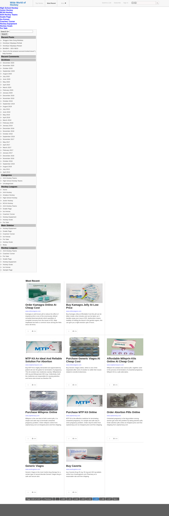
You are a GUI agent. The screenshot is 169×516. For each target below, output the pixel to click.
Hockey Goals (6, 26)
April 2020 (6, 85)
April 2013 (6, 172)
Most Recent (51, 3)
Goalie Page (5, 17)
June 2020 (6, 79)
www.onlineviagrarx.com (33, 311)
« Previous (47, 499)
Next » (115, 499)
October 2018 (8, 134)
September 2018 (9, 136)
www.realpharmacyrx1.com (33, 365)
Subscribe (117, 3)
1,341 (69, 499)
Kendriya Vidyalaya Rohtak (12, 43)
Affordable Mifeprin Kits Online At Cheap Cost (121, 360)
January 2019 (8, 125)
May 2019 (6, 115)
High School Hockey (9, 8)
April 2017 (6, 145)
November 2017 (8, 139)
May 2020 (6, 82)
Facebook (135, 3)
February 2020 (8, 90)
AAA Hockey (7, 192)
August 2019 (7, 106)
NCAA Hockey (6, 12)
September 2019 (9, 104)
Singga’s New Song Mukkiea (13, 40)
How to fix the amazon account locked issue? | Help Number (19, 52)
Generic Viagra (34, 465)
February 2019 (8, 123)
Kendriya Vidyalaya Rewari (12, 46)
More (63, 3)
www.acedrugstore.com (32, 469)
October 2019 (8, 101)
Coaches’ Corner (7, 21)
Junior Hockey (6, 10)
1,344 (89, 499)
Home (5, 190)
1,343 (83, 499)
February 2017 (8, 150)
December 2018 (8, 128)
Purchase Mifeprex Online (41, 412)
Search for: (5, 31)
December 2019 (8, 95)
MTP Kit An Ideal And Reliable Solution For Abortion (43, 360)
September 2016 (9, 164)
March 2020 (7, 87)
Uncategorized (8, 183)
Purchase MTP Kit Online (81, 412)
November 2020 (8, 65)
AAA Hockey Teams (8, 15)
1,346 (102, 499)
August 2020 (7, 74)
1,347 (109, 499)
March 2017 (7, 147)
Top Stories (39, 3)
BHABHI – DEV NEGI (10, 48)
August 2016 (7, 166)
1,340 (63, 499)
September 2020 (9, 71)
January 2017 (8, 153)
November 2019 (8, 98)
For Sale (3, 28)
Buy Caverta (73, 465)
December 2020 (8, 63)
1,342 (76, 499)
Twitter (132, 3)
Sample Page (7, 270)
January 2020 (8, 93)
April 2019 (6, 117)
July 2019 (6, 109)
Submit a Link (106, 3)
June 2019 (6, 112)
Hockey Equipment (8, 24)
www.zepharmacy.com (32, 415)
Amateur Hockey (9, 195)
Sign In (125, 3)
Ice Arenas (4, 19)
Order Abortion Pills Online (123, 412)
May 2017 (6, 142)
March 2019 (7, 120)
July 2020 (6, 76)
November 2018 (8, 131)
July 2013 (6, 169)
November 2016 (8, 158)
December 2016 (8, 156)
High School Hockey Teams (12, 181)
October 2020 (8, 68)
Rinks (5, 245)
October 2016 (8, 161)
